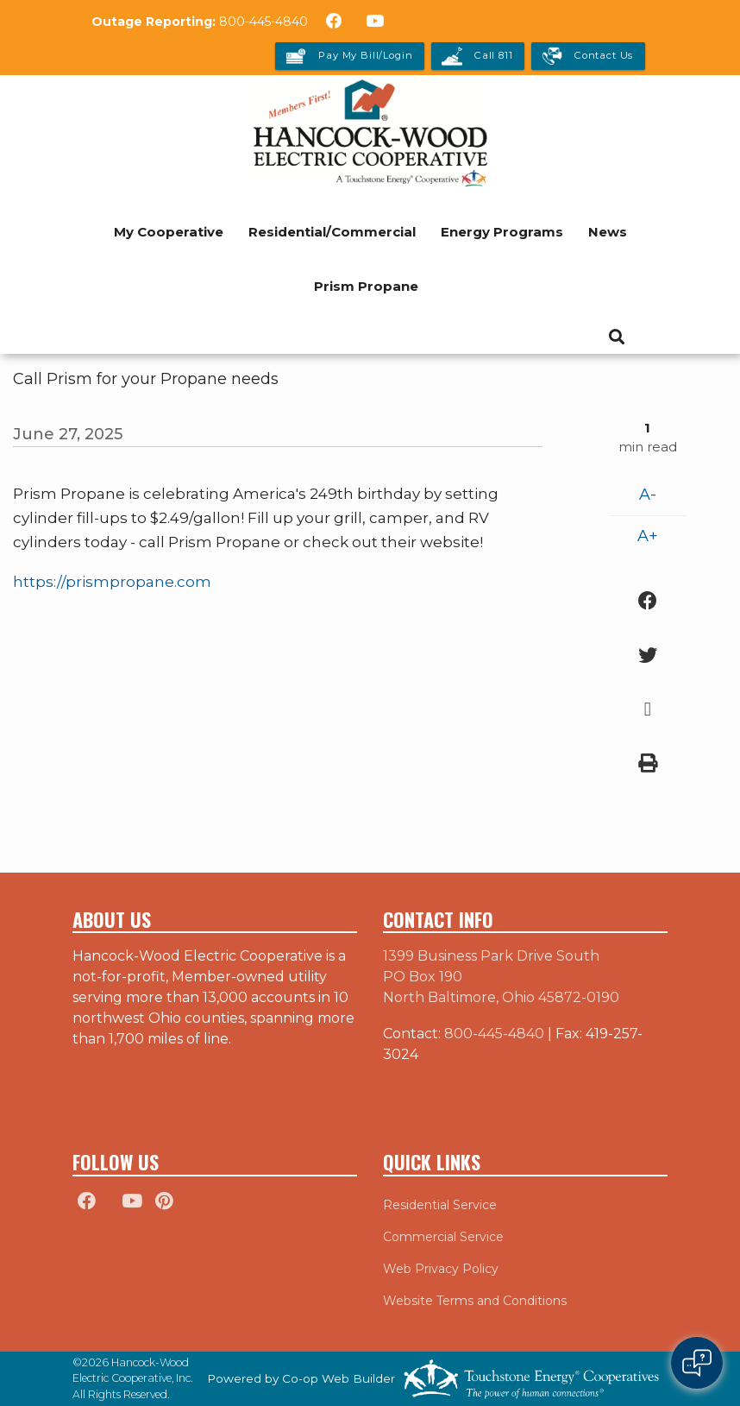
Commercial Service (443, 1237)
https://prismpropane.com (112, 581)
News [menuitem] (607, 232)
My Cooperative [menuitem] (168, 232)
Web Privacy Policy (441, 1269)
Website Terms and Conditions (475, 1300)
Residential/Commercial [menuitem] (332, 232)
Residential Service (440, 1205)
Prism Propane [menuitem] (366, 286)
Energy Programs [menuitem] (502, 232)
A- (647, 494)
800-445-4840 (263, 21)
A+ (647, 535)
